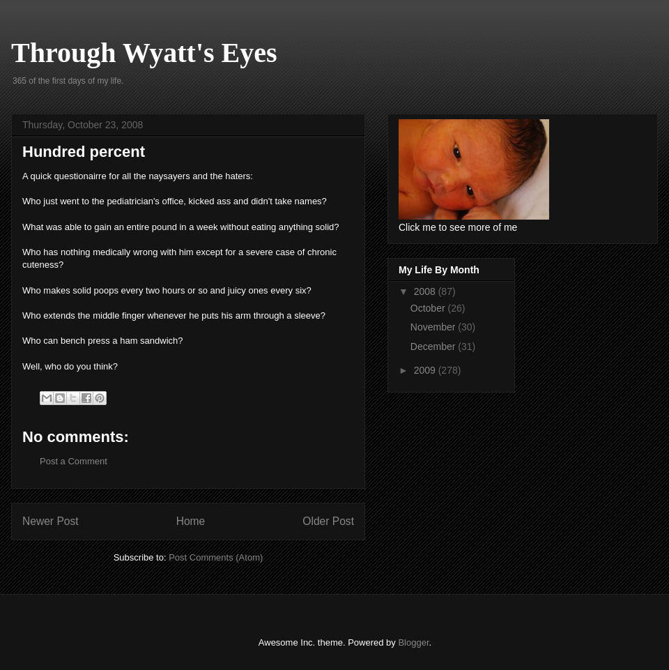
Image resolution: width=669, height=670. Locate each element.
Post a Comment (73, 461)
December (434, 346)
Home (191, 521)
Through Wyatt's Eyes (144, 52)
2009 (426, 370)
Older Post (328, 521)
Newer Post (50, 521)
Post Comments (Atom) (216, 557)
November (434, 327)
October (429, 308)
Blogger (413, 642)
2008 (426, 291)
